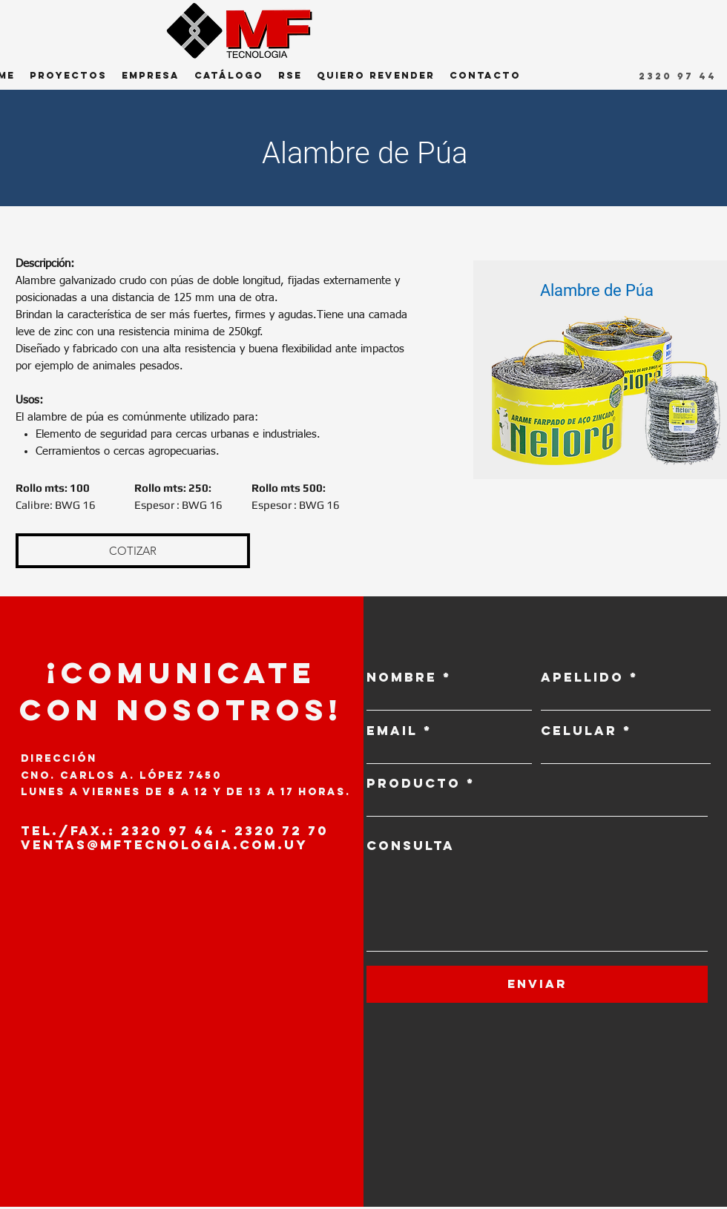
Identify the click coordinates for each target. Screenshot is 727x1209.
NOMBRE (401, 677)
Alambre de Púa (597, 290)
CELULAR (579, 731)
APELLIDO (582, 677)
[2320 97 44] (679, 75)
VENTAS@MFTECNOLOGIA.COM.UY (164, 845)
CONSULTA (410, 845)
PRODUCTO (413, 783)
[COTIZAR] (133, 550)
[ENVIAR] (537, 984)
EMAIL (392, 731)
